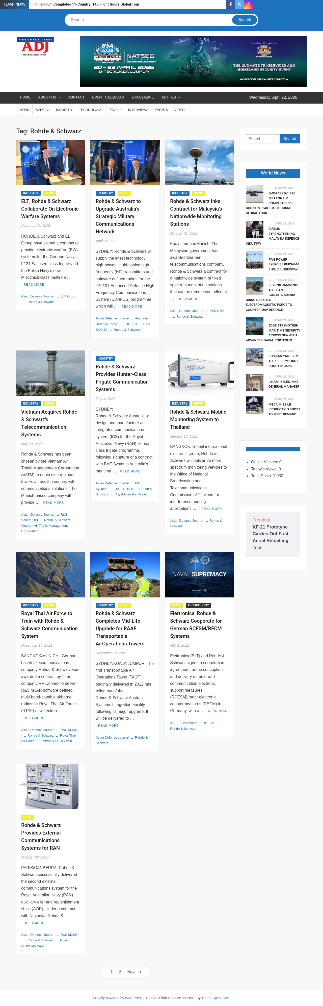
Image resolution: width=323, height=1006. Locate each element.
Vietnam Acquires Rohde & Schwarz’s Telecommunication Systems (49, 423)
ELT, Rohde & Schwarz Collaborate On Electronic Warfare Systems (50, 209)
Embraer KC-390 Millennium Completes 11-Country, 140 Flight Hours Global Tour (72, 4)
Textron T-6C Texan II (56, 741)
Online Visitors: (265, 462)
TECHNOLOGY (90, 110)
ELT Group (68, 296)
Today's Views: (265, 469)
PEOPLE (115, 110)
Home (25, 97)
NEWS (24, 110)
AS (172, 723)
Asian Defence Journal (37, 296)
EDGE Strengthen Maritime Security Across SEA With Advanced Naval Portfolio (273, 333)
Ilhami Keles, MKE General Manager (283, 384)
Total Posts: (262, 476)
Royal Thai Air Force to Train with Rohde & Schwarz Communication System (49, 625)
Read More (34, 284)
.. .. (270, 188)
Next (131, 972)
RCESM (208, 723)
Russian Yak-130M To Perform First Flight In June (283, 361)
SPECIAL (42, 110)
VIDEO (179, 110)
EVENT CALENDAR (108, 97)
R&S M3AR (69, 730)
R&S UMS (216, 311)
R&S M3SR (69, 935)
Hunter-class (124, 489)
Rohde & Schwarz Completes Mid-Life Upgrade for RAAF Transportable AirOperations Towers (120, 628)
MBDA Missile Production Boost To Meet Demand (284, 409)
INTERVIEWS (138, 110)
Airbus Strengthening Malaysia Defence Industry (272, 236)
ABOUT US (47, 97)
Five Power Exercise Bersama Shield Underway (283, 264)
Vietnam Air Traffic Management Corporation (44, 528)
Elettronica (188, 723)
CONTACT (76, 97)
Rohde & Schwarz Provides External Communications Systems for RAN (41, 837)
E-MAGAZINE (143, 97)
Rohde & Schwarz (41, 302)
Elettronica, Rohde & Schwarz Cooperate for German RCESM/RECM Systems (196, 625)
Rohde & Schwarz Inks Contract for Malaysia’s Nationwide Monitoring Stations (196, 213)
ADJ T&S (169, 97)
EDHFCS (130, 324)
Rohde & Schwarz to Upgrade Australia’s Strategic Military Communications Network (118, 216)
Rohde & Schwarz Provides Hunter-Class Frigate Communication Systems (122, 378)
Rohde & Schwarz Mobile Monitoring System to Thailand (198, 419)
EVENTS (161, 110)
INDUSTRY (64, 110)
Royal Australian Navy (131, 494)
